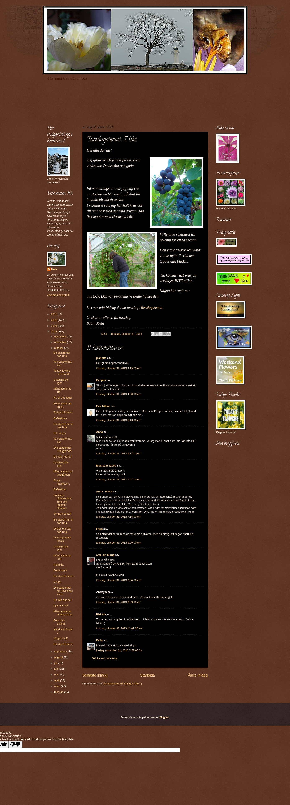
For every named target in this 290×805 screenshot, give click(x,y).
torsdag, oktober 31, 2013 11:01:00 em (119, 628)
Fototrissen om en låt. (62, 405)
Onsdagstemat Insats (62, 539)
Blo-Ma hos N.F (63, 456)
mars (57, 686)
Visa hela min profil (58, 295)
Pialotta (101, 614)
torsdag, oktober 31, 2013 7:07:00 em (118, 479)
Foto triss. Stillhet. (60, 622)
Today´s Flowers (63, 412)
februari (59, 691)
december (60, 336)
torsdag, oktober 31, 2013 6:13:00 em (118, 420)
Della (99, 640)
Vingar (57, 582)
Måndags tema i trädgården (63, 473)
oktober (59, 348)
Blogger (163, 717)
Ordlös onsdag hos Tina (62, 530)
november (60, 342)
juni (56, 668)
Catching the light (61, 381)
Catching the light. (61, 548)
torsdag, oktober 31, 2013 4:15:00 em (118, 368)
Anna (99, 432)
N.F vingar (60, 433)
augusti (59, 657)
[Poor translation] (15, 744)
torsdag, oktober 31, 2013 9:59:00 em (118, 602)
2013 (54, 331)
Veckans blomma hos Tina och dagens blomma (62, 502)
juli (56, 663)
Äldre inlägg (198, 675)
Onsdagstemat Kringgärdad (62, 449)
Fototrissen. (61, 570)
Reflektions (60, 418)
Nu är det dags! (63, 397)
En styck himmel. (64, 576)
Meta (54, 269)
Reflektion (60, 489)
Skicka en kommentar (105, 658)
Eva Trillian (103, 406)
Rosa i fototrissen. (62, 482)
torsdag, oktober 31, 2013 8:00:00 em (118, 542)
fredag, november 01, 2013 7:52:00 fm (119, 650)
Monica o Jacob (106, 465)
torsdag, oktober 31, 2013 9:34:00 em (118, 580)
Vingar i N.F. (61, 638)
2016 (54, 314)
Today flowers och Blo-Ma (62, 372)
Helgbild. (59, 564)
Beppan (101, 380)
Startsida (147, 675)
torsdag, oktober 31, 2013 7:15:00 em (118, 516)
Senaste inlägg (94, 675)
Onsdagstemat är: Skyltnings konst (63, 591)
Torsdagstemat (151, 308)
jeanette (101, 358)
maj (56, 674)
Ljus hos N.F (61, 605)
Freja (99, 528)
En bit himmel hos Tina (62, 354)
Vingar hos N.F (63, 513)
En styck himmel (63, 644)
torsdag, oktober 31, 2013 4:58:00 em (118, 394)
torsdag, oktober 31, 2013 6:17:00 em (118, 453)
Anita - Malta (104, 491)
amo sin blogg (105, 554)
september (61, 651)
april (57, 680)
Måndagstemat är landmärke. (63, 613)
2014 (54, 325)
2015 (54, 320)
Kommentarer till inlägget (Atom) (122, 683)
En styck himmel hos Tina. (63, 426)
